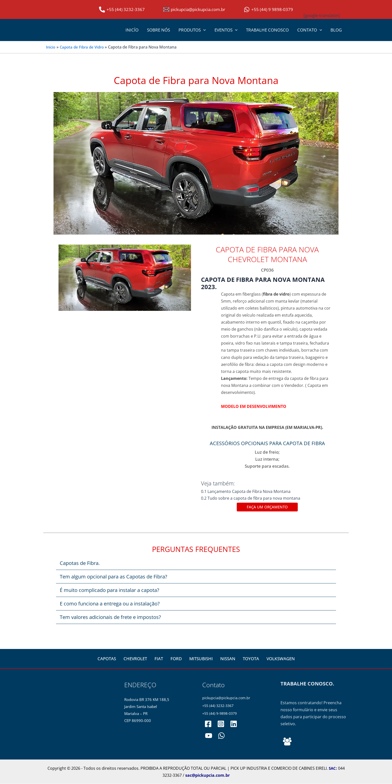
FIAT (158, 659)
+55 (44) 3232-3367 (219, 706)
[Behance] (287, 741)
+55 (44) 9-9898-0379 (221, 714)
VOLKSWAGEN (280, 659)
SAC (332, 768)
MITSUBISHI (201, 659)
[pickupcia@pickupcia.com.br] (194, 10)
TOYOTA (251, 659)
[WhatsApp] (220, 736)
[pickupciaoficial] (208, 725)
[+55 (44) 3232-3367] (122, 10)
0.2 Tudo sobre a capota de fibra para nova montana (251, 498)
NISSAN (227, 659)
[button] (203, 30)
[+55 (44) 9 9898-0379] (268, 10)
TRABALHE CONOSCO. (307, 684)
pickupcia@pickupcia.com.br (226, 698)
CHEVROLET (135, 659)
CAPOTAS (107, 659)
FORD (176, 659)
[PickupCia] (208, 736)
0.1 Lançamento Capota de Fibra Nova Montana (247, 491)
